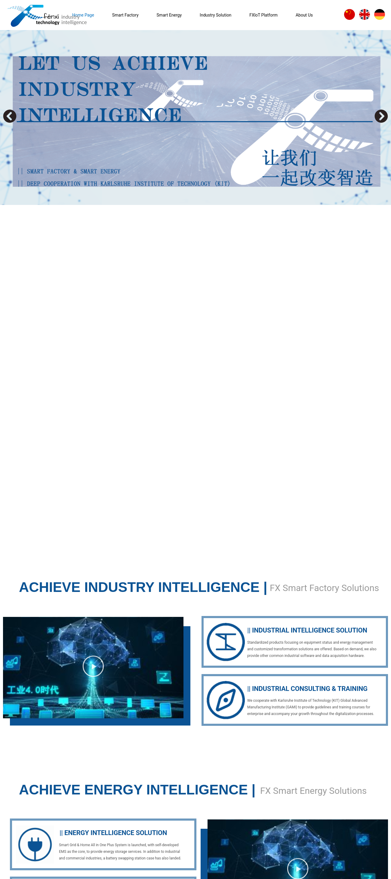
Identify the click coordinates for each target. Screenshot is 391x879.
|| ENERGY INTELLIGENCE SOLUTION (113, 833)
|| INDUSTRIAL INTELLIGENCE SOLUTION (307, 630)
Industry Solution (215, 15)
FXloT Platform (263, 15)
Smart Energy (169, 15)
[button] (10, 116)
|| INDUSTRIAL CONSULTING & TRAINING (307, 688)
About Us (304, 15)
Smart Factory (125, 15)
